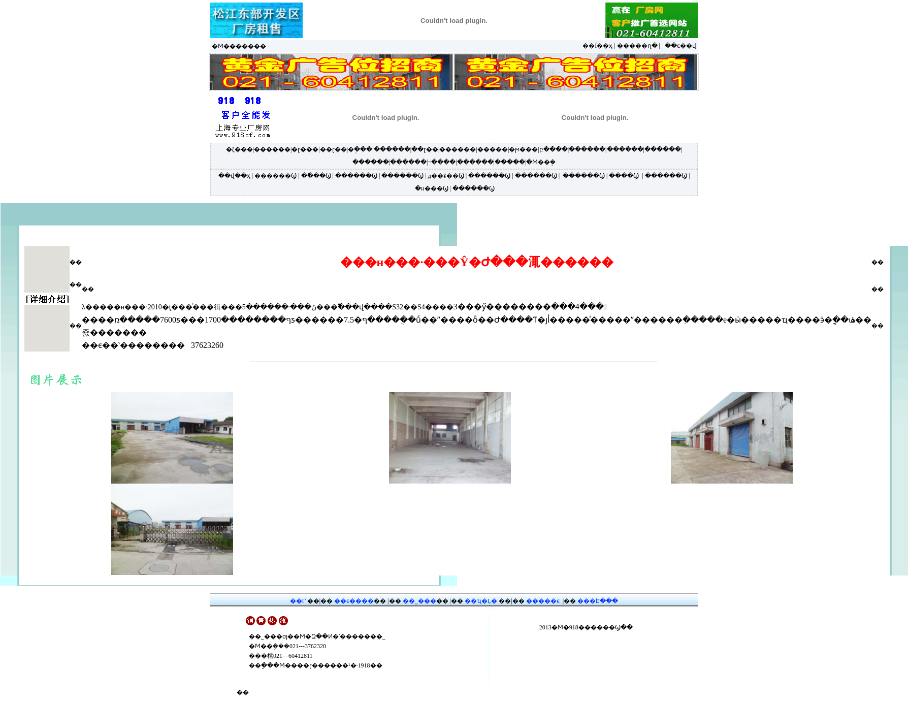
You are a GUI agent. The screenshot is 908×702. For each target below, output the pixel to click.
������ (272, 149)
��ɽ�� (333, 149)
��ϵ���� (354, 600)
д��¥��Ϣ (446, 175)
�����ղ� (637, 45)
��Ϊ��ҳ (597, 45)
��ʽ (297, 600)
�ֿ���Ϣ (316, 175)
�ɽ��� (304, 149)
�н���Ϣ (431, 188)
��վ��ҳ (234, 175)
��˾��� (419, 600)
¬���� (442, 162)
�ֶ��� (360, 149)
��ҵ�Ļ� (481, 600)
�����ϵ (543, 600)
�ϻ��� (523, 149)
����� (492, 149)
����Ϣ (624, 175)
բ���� (553, 149)
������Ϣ (275, 175)
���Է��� (597, 600)
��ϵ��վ (680, 45)
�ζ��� (239, 149)
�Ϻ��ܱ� (541, 162)
